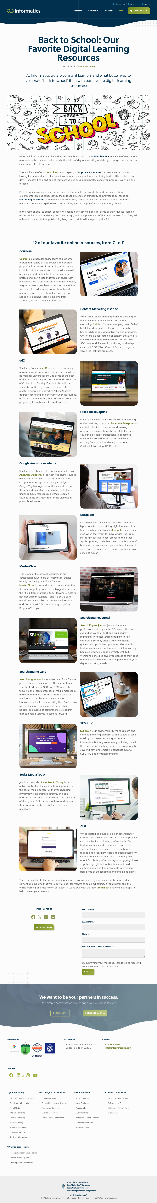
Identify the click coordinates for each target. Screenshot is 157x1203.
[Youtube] (35, 1075)
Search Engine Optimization (21, 1098)
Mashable (117, 530)
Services (78, 10)
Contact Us (139, 10)
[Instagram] (28, 1075)
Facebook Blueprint (122, 423)
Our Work (108, 10)
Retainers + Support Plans (118, 1108)
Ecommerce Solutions (50, 1108)
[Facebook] (33, 917)
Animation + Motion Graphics (87, 1118)
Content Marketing (86, 67)
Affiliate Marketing (17, 1113)
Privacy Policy (84, 1198)
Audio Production (82, 1098)
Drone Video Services (84, 1123)
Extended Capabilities (115, 1093)
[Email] (53, 917)
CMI (95, 324)
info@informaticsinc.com (118, 1048)
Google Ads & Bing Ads (19, 1103)
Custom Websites (49, 1098)
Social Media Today (51, 782)
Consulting (112, 1113)
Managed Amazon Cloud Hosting (23, 1153)
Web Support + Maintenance (21, 1163)
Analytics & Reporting (18, 1137)
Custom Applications (50, 1113)
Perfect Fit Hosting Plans (20, 1158)
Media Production (81, 1093)
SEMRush (85, 731)
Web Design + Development (52, 1093)
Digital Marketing (15, 1093)
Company (93, 10)
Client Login (119, 4)
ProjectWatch (97, 1198)
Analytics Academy (30, 475)
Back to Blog (44, 927)
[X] (39, 917)
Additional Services (17, 1132)
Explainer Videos (82, 1128)
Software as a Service (117, 1103)
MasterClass (26, 585)
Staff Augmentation (18, 1128)
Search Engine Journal (93, 625)
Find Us (146, 4)
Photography (81, 1108)
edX (44, 368)
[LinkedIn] (46, 917)
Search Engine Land (31, 679)
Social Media (15, 1108)
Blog (121, 10)
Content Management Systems (54, 1103)
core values (51, 172)
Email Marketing (16, 1123)
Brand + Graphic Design (118, 1098)
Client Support (110, 1198)
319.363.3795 (133, 4)
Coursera (25, 259)
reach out (103, 888)
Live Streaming (82, 1113)
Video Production (82, 1103)
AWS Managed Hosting (18, 1147)
